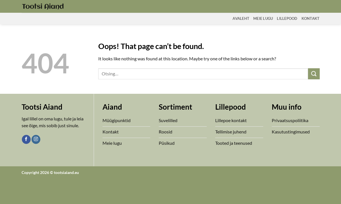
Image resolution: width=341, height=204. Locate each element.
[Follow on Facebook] (26, 139)
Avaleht (241, 18)
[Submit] (313, 73)
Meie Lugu (263, 18)
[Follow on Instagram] (36, 139)
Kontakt (311, 18)
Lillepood (287, 18)
